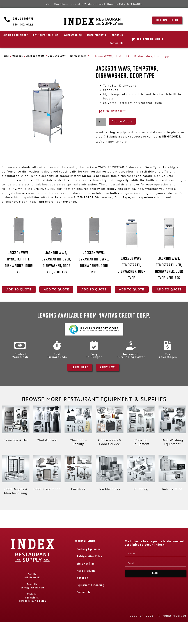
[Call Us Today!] (7, 19)
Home (5, 56)
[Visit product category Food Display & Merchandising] (15, 476)
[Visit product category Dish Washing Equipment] (172, 427)
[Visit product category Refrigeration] (172, 474)
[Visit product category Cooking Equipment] (141, 427)
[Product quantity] (101, 122)
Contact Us (117, 43)
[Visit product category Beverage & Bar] (15, 425)
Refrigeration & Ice (45, 35)
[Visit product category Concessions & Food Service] (109, 427)
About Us (117, 35)
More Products (96, 35)
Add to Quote (122, 121)
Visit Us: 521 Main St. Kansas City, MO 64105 (32, 598)
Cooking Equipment (15, 35)
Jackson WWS (35, 56)
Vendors (17, 56)
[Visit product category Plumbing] (141, 474)
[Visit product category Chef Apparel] (47, 425)
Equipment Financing (90, 585)
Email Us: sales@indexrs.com (32, 586)
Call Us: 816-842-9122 (32, 576)
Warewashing (73, 35)
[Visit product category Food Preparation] (47, 474)
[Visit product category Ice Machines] (109, 474)
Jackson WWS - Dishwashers (67, 56)
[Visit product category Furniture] (78, 474)
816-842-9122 (171, 136)
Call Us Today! (23, 19)
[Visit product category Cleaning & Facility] (78, 427)
